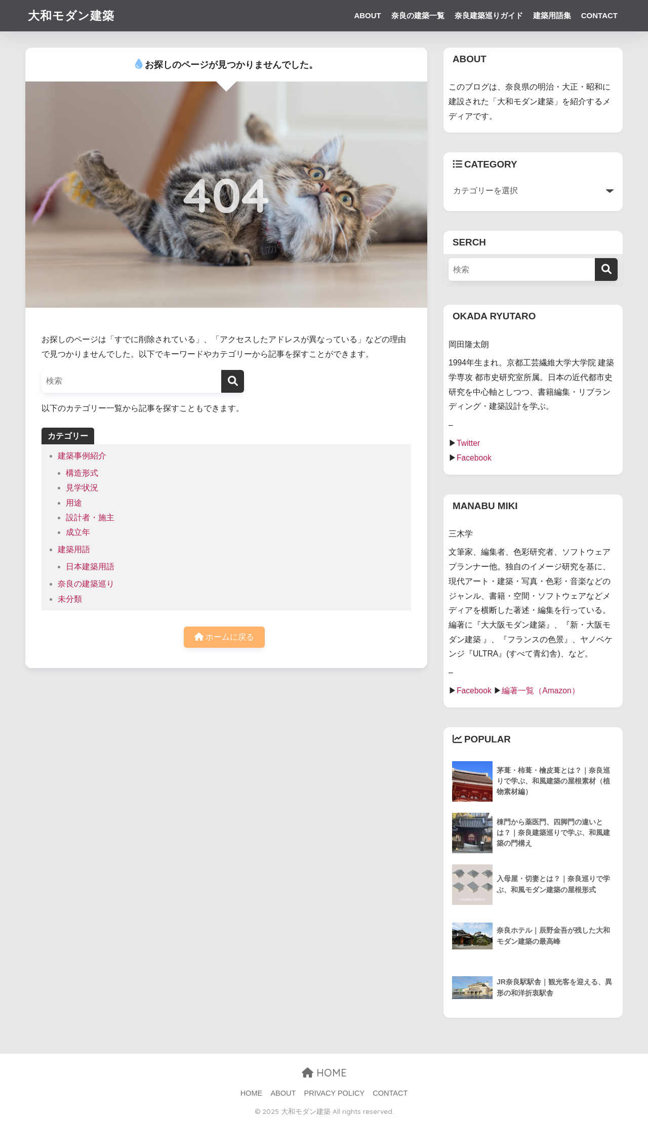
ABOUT (367, 15)
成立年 (78, 532)
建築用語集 (552, 15)
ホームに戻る (224, 637)
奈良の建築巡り (86, 583)
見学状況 (82, 487)
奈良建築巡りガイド (489, 15)
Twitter (468, 443)
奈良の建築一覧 (417, 15)
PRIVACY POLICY (334, 1093)
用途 (74, 502)
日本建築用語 (90, 566)
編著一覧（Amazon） (541, 690)
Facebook (474, 457)
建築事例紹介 (82, 455)
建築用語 (74, 549)
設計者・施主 (90, 517)
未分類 (70, 599)
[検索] (232, 381)
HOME (324, 1072)
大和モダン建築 (71, 15)
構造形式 (82, 473)
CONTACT (599, 15)
